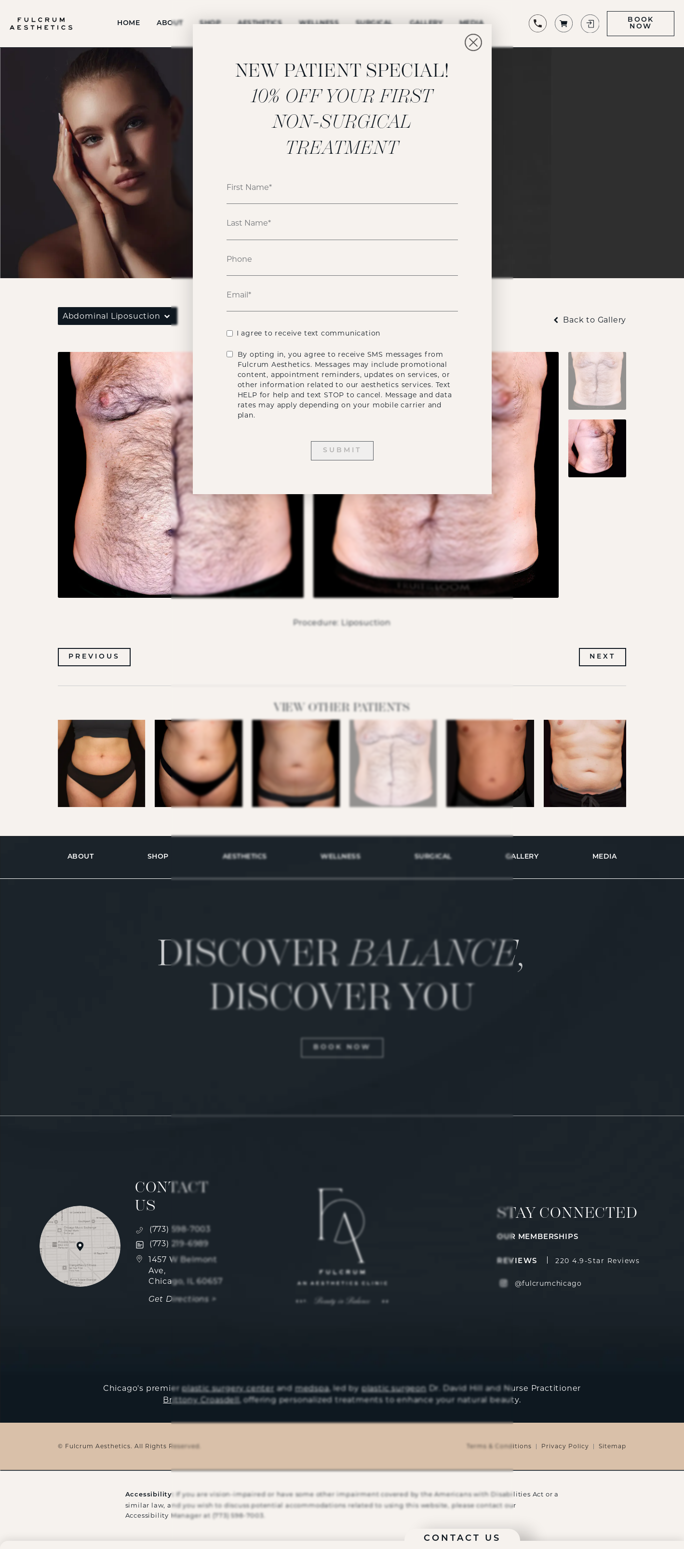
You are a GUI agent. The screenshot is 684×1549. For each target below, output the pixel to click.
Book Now (641, 23)
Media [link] (604, 857)
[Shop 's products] (564, 23)
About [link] (170, 23)
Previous (94, 656)
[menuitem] (128, 24)
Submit (342, 450)
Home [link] (128, 23)
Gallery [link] (522, 857)
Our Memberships (537, 1237)
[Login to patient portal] (590, 23)
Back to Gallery (588, 320)
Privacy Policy (565, 1446)
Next (603, 656)
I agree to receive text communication (309, 333)
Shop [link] (158, 857)
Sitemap (612, 1446)
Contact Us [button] (462, 1538)
